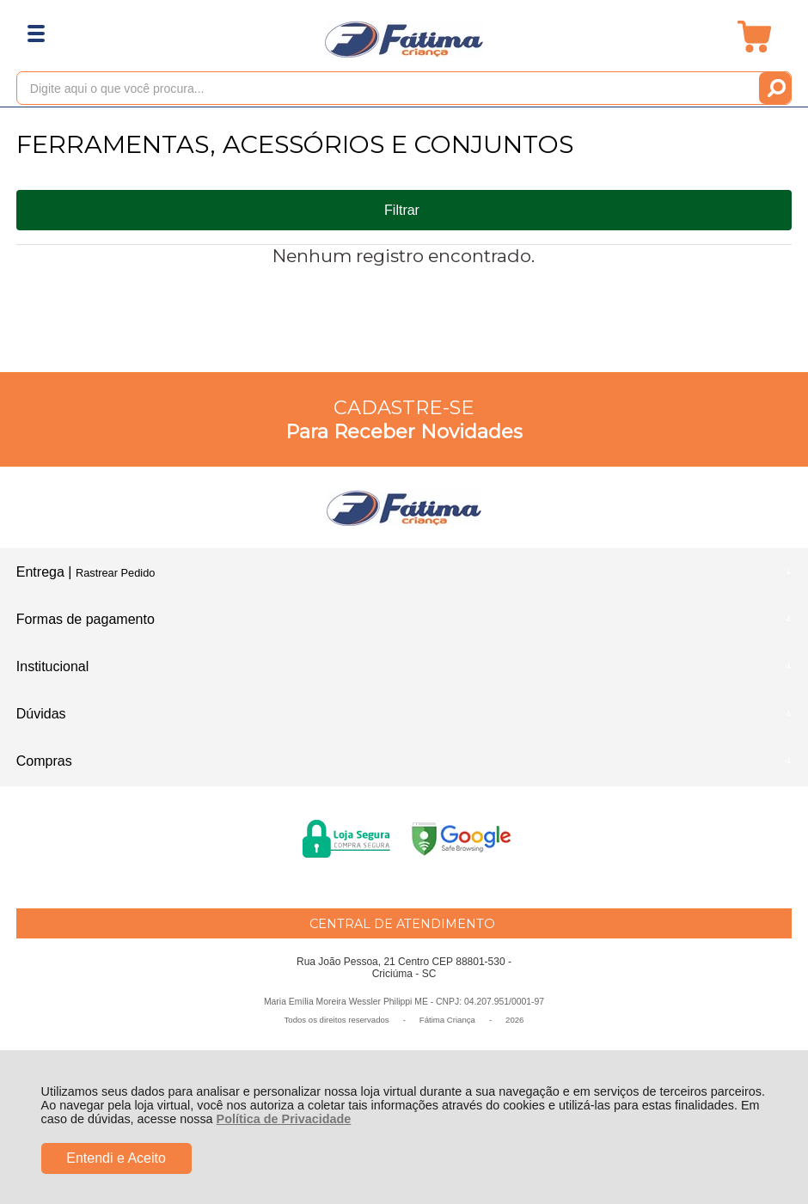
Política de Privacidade (284, 1119)
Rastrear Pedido (115, 572)
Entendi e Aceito (116, 1158)
